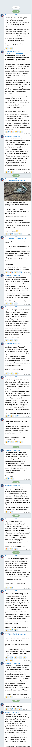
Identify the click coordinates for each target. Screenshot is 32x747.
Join (23, 2)
